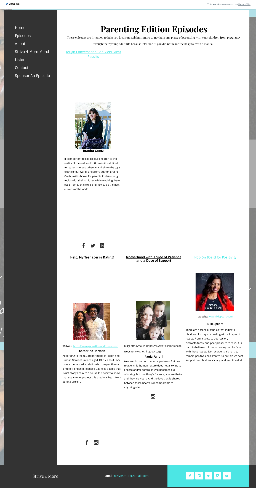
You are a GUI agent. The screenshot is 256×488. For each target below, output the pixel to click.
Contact (21, 67)
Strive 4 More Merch (32, 51)
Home (20, 27)
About (20, 43)
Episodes (23, 35)
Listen (20, 59)
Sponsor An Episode (32, 75)
